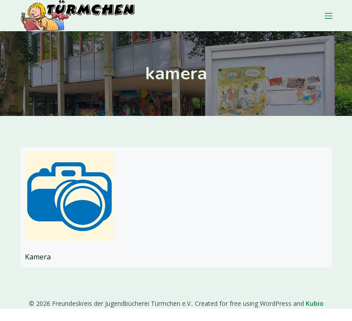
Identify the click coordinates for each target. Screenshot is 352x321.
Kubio (315, 303)
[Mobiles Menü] (328, 15)
